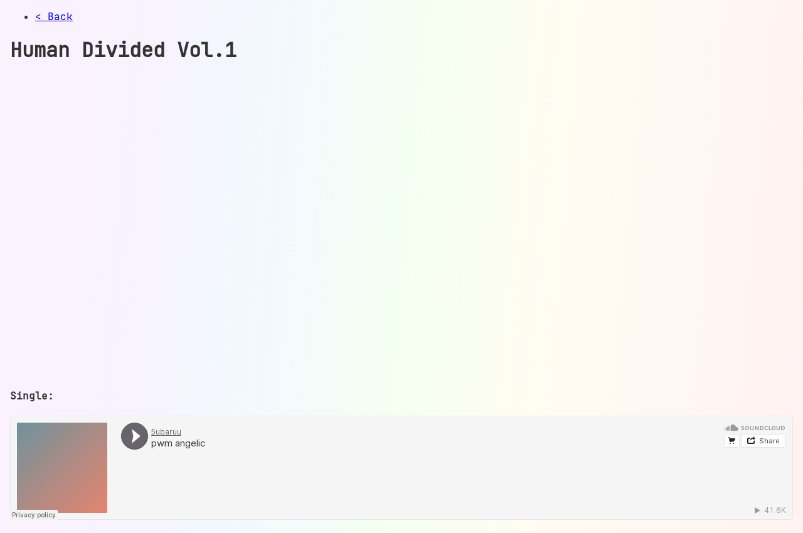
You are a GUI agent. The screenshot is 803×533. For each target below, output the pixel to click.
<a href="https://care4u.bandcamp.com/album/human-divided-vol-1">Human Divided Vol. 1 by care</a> (229, 225)
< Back (54, 16)
